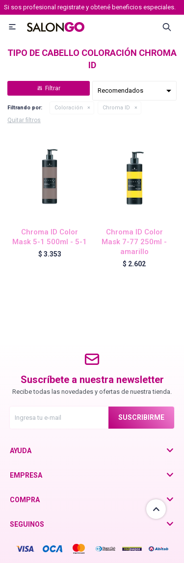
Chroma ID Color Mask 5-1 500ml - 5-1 (49, 237)
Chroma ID (116, 107)
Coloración (68, 107)
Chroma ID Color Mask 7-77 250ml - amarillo (134, 242)
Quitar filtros (24, 120)
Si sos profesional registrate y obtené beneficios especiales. (90, 7)
